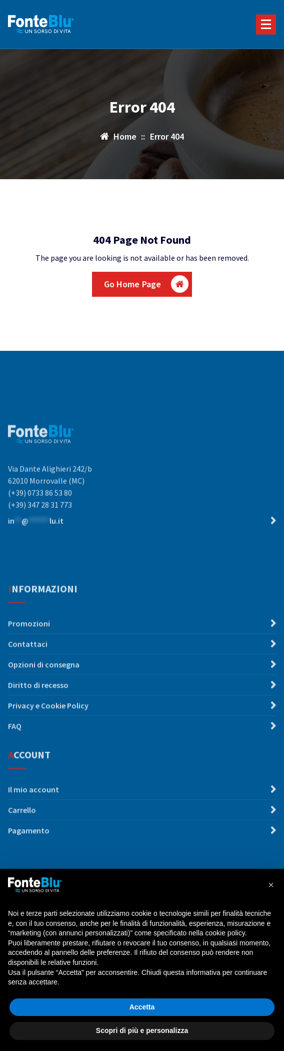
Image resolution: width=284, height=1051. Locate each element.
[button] (271, 885)
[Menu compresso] (266, 25)
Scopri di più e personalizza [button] (142, 1030)
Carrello (22, 838)
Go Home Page (146, 284)
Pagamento (29, 858)
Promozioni (29, 670)
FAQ (15, 773)
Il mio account (33, 817)
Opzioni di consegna (44, 711)
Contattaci (28, 691)
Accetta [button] (142, 1007)
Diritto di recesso (38, 732)
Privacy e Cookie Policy (48, 752)
